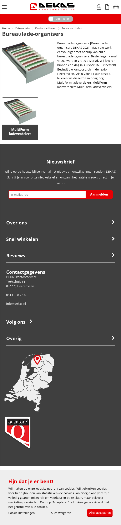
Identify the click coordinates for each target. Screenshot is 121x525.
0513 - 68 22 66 (16, 295)
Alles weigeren (59, 513)
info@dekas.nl (16, 304)
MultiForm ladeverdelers (20, 131)
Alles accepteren (98, 513)
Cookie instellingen (21, 513)
